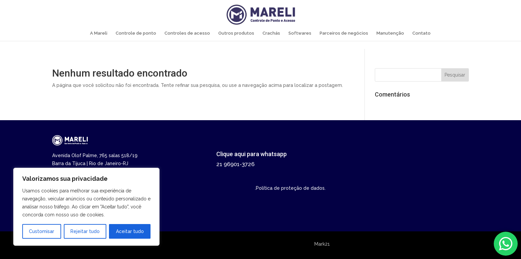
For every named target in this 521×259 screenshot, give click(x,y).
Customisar (41, 231)
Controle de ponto (136, 33)
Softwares (299, 33)
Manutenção (390, 33)
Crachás (271, 33)
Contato (421, 33)
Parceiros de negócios (344, 33)
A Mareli (98, 33)
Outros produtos (236, 33)
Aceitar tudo (130, 231)
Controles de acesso (187, 33)
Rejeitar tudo (85, 231)
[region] (86, 207)
